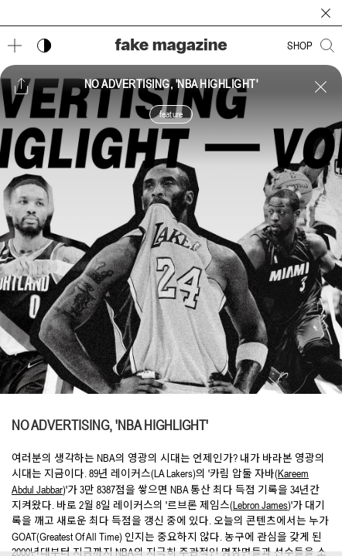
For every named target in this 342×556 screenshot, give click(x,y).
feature (171, 114)
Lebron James (260, 505)
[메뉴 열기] (14, 45)
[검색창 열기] (327, 45)
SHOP (300, 45)
